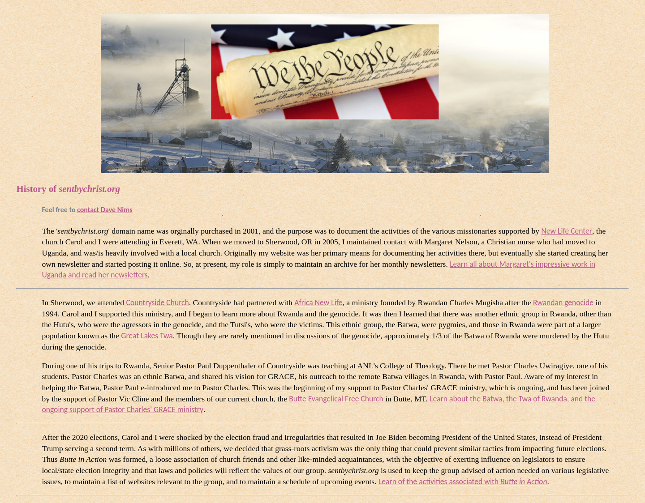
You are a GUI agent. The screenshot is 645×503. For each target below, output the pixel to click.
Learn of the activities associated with (462, 481)
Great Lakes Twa (146, 336)
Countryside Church (157, 302)
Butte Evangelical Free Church (336, 399)
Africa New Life (318, 302)
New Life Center (566, 231)
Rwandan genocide (563, 302)
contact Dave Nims (105, 209)
